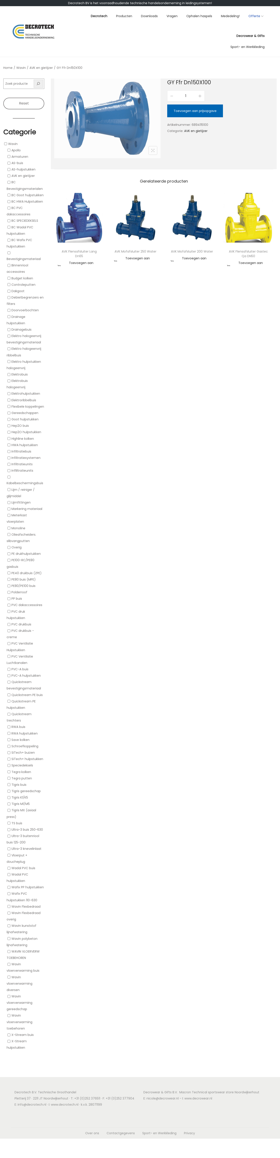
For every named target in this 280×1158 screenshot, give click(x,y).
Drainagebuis (21, 329)
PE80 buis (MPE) (23, 579)
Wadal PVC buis (23, 868)
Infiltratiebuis (21, 451)
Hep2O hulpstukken (26, 432)
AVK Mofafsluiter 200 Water (192, 251)
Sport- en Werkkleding (159, 1133)
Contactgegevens (121, 1133)
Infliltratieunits (22, 470)
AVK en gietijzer (41, 68)
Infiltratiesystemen (26, 458)
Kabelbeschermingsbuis (25, 483)
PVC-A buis (19, 669)
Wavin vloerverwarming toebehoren (19, 1022)
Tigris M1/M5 (20, 804)
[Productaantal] (185, 96)
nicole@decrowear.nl (162, 1098)
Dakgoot (17, 291)
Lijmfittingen (21, 502)
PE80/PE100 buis (23, 586)
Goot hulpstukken (25, 419)
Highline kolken (22, 438)
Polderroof (19, 592)
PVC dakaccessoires (26, 605)
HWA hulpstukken (24, 445)
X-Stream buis (22, 1035)
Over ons (92, 1133)
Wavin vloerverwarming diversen (19, 983)
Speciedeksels (22, 765)
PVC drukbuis (21, 624)
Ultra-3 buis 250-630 (27, 829)
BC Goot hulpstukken (27, 195)
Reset (24, 103)
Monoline (18, 528)
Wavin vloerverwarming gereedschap (19, 1002)
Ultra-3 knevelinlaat (26, 849)
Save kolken (20, 740)
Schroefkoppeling (24, 746)
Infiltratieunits (22, 464)
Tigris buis (18, 784)
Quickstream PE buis (27, 695)
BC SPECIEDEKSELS (24, 221)
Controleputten (23, 284)
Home (8, 68)
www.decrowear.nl (198, 1098)
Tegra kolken (21, 772)
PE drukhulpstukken (26, 554)
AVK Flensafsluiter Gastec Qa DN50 (248, 253)
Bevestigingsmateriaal (24, 259)
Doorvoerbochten (25, 310)
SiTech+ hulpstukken (27, 759)
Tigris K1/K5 (19, 797)
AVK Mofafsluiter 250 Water (135, 251)
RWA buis (18, 727)
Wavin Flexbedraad (26, 906)
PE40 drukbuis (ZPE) (26, 573)
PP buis (16, 598)
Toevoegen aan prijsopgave (195, 111)
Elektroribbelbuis (23, 400)
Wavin (21, 68)
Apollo (16, 150)
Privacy (189, 1133)
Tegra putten (21, 778)
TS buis (16, 823)
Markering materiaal (26, 509)
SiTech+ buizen (23, 752)
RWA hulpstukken (24, 733)
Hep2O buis (20, 425)
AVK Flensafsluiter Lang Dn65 (79, 253)
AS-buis (17, 163)
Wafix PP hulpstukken (27, 887)
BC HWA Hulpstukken (27, 201)
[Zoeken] (38, 84)
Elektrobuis (19, 374)
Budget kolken (22, 278)
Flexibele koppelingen (27, 406)
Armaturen (19, 156)
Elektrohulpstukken (25, 394)
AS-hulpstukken (23, 169)
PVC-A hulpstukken (26, 675)
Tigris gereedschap (26, 791)
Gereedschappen (24, 413)
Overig (16, 547)
